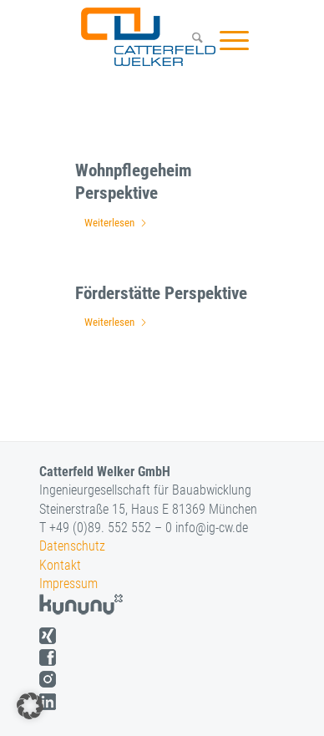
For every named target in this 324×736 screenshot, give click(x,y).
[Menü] (226, 40)
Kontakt (60, 565)
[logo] (146, 36)
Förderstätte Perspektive (161, 293)
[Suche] (189, 40)
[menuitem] (189, 40)
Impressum (68, 583)
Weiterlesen (116, 222)
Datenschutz (72, 546)
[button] (30, 706)
